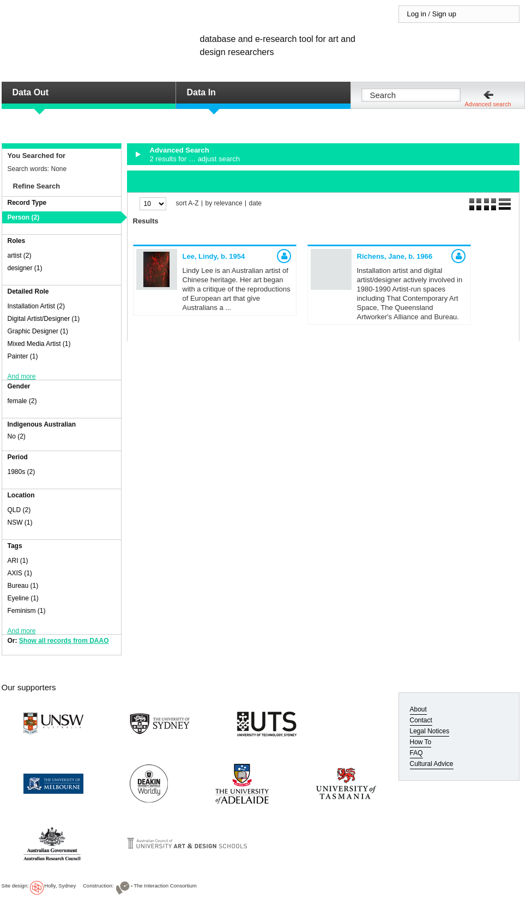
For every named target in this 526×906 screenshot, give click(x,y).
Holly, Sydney (60, 886)
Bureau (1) (23, 585)
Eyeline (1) (23, 598)
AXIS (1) (20, 573)
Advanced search (488, 104)
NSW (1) (20, 522)
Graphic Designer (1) (38, 331)
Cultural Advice (432, 764)
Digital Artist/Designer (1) (44, 319)
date (255, 203)
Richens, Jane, (395, 256)
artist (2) (20, 255)
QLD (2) (19, 510)
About (418, 709)
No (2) (17, 436)
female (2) (22, 401)
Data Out (31, 92)
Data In (201, 92)
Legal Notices (430, 731)
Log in (416, 14)
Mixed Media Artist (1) (39, 344)
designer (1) (25, 268)
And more (22, 376)
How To (421, 742)
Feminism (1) (27, 611)
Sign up (444, 14)
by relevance (224, 203)
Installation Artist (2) (36, 306)
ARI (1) (18, 560)
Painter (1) (23, 356)
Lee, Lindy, (214, 256)
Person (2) (24, 217)
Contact (421, 720)
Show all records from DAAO (64, 640)
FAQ (416, 753)
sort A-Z (187, 203)
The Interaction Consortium (165, 886)
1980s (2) (21, 472)
